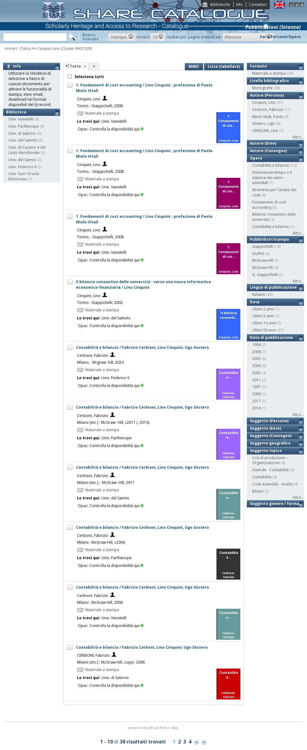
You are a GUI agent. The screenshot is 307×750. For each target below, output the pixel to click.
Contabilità (261, 477)
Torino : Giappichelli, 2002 (100, 302)
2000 (256, 394)
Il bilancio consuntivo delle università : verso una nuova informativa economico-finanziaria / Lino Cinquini (143, 284)
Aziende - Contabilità (270, 469)
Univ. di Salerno (22, 133)
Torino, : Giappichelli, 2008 (100, 171)
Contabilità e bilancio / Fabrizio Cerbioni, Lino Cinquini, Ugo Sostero (142, 347)
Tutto (75, 66)
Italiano (258, 294)
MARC (194, 66)
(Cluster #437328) (76, 48)
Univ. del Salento (23, 140)
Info (239, 4)
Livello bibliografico (269, 80)
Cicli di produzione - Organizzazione (269, 460)
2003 (256, 358)
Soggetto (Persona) (269, 420)
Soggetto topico (266, 450)
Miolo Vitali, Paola (267, 116)
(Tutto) (25, 48)
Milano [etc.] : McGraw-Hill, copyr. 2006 (111, 662)
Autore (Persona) (267, 95)
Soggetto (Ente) (265, 428)
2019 (256, 408)
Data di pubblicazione (271, 337)
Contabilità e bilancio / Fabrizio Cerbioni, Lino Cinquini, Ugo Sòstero (142, 407)
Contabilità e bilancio (270, 165)
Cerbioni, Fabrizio (92, 355)
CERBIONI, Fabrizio (93, 655)
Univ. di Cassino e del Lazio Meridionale (27, 150)
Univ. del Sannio (22, 159)
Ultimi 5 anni (263, 315)
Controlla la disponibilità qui (117, 129)
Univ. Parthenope (23, 126)
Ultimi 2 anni (263, 309)
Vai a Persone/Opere (280, 36)
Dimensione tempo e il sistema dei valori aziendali (272, 178)
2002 (256, 372)
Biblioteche (220, 4)
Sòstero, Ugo (263, 123)
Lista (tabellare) (224, 66)
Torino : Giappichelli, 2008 (100, 105)
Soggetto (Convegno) (270, 435)
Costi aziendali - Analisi (272, 484)
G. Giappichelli (265, 274)
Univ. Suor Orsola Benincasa (23, 176)
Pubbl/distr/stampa (269, 239)
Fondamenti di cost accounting (269, 205)
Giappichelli (262, 246)
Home (10, 48)
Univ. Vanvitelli (20, 119)
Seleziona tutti (88, 76)
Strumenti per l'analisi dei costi (274, 192)
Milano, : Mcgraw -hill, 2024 (100, 362)
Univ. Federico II (22, 166)
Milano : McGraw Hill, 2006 (100, 602)
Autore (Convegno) (268, 150)
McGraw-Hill (262, 260)
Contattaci (258, 4)
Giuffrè (258, 253)
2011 (256, 380)
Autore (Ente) (263, 143)
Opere (256, 158)
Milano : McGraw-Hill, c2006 (101, 542)
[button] (122, 37)
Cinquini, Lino (88, 99)
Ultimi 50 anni (264, 330)
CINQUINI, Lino (265, 130)
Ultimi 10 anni (264, 323)
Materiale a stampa (269, 73)
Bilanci (258, 491)
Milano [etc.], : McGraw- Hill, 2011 (106, 482)
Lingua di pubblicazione (273, 287)
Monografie (262, 87)
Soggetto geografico (270, 443)
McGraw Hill (262, 267)
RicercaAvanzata (90, 37)
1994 (256, 344)
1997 (256, 386)
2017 (256, 401)
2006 (256, 365)
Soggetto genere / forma (274, 503)
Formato (258, 66)
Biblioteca (16, 112)
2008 (256, 351)
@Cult (154, 727)
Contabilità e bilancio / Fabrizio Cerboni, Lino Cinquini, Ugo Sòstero (142, 647)
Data (255, 302)
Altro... (298, 137)
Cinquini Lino (48, 48)
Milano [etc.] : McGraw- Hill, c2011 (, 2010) (113, 422)
